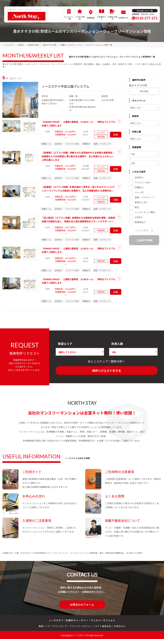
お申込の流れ (112, 17)
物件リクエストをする (106, 370)
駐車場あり (140, 222)
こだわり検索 (80, 17)
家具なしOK (141, 202)
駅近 (137, 207)
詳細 (115, 134)
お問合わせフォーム (82, 604)
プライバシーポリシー (80, 625)
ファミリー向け (142, 182)
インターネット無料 (145, 212)
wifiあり (139, 217)
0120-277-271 (146, 18)
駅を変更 (144, 91)
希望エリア (65, 344)
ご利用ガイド (101, 17)
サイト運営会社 (103, 625)
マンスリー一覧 (69, 17)
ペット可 (139, 192)
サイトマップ (60, 625)
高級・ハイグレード (145, 197)
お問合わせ (123, 17)
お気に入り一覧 (146, 10)
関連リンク (44, 625)
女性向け (139, 177)
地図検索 (91, 17)
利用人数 (117, 344)
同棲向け (139, 187)
